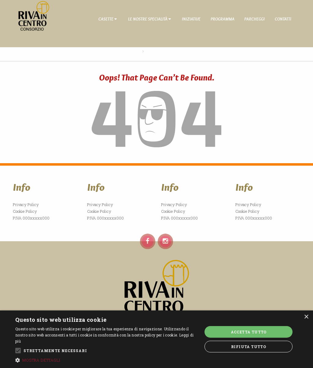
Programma (222, 19)
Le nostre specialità (149, 19)
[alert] (156, 339)
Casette (107, 19)
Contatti (283, 19)
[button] (106, 360)
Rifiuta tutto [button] (248, 346)
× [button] (306, 317)
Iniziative (191, 19)
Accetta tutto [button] (249, 331)
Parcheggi (254, 19)
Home (134, 51)
